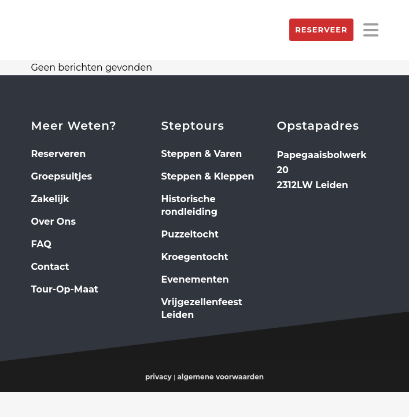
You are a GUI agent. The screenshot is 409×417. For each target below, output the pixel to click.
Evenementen (195, 279)
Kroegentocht (194, 256)
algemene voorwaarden (220, 376)
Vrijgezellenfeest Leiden (201, 308)
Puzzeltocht (189, 234)
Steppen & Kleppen (207, 176)
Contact (50, 266)
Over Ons (53, 221)
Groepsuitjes (61, 176)
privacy (158, 376)
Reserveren (58, 153)
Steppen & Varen (201, 153)
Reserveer (321, 29)
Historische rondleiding (189, 205)
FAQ (41, 244)
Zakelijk (50, 198)
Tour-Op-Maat (64, 289)
